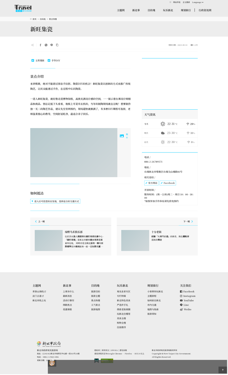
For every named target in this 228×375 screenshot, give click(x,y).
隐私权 (97, 350)
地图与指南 (153, 309)
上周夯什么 (68, 291)
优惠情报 (67, 309)
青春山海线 (39, 291)
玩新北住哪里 (123, 313)
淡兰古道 (38, 296)
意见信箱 (123, 350)
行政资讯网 (205, 10)
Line (184, 304)
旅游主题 (95, 296)
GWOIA (114, 350)
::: (170, 2)
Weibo (185, 309)
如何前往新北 (154, 300)
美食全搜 (121, 318)
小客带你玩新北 (155, 291)
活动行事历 (68, 300)
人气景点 (95, 304)
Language (196, 2)
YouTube (187, 300)
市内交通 (151, 304)
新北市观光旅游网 (26, 8)
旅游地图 (95, 309)
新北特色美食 (123, 300)
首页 (34, 19)
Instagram (187, 296)
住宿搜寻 (121, 327)
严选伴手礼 (122, 304)
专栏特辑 (121, 296)
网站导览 (176, 2)
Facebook (168, 183)
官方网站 (151, 183)
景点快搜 (53, 19)
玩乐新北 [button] (168, 10)
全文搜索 (186, 2)
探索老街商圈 (123, 309)
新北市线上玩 (39, 300)
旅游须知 (151, 313)
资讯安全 (105, 350)
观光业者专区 (123, 291)
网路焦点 (67, 304)
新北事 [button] (136, 10)
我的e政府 (96, 361)
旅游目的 (95, 291)
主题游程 (151, 296)
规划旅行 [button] (186, 10)
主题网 (120, 10)
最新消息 (67, 296)
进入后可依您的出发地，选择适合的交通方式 (55, 201)
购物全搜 (121, 322)
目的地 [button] (151, 10)
